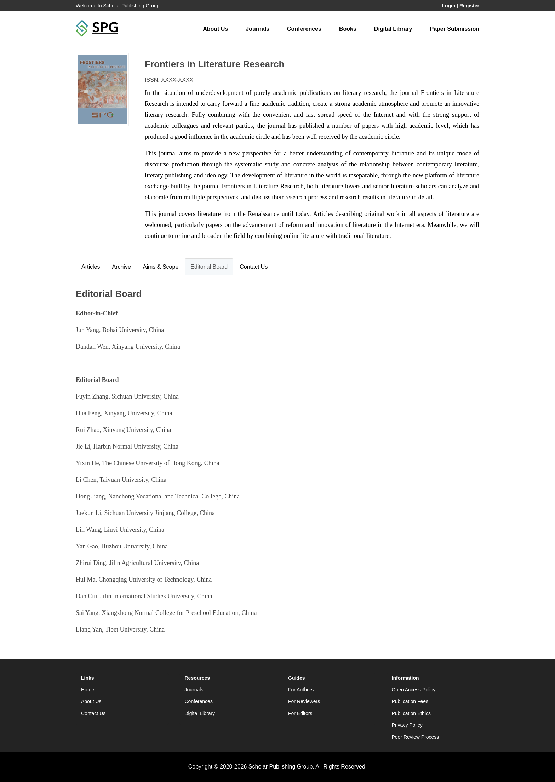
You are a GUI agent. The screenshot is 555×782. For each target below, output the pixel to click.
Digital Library (393, 29)
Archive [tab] (121, 267)
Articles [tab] (90, 267)
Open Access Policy (414, 689)
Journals (257, 29)
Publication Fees (410, 701)
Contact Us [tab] (254, 267)
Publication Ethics (411, 713)
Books (347, 29)
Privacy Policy (407, 725)
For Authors (301, 689)
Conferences (304, 29)
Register (469, 5)
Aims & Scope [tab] (160, 267)
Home (87, 689)
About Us (215, 29)
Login (448, 5)
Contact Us (93, 713)
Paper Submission (454, 29)
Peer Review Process (415, 737)
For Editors (300, 713)
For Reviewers (304, 701)
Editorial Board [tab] (209, 267)
